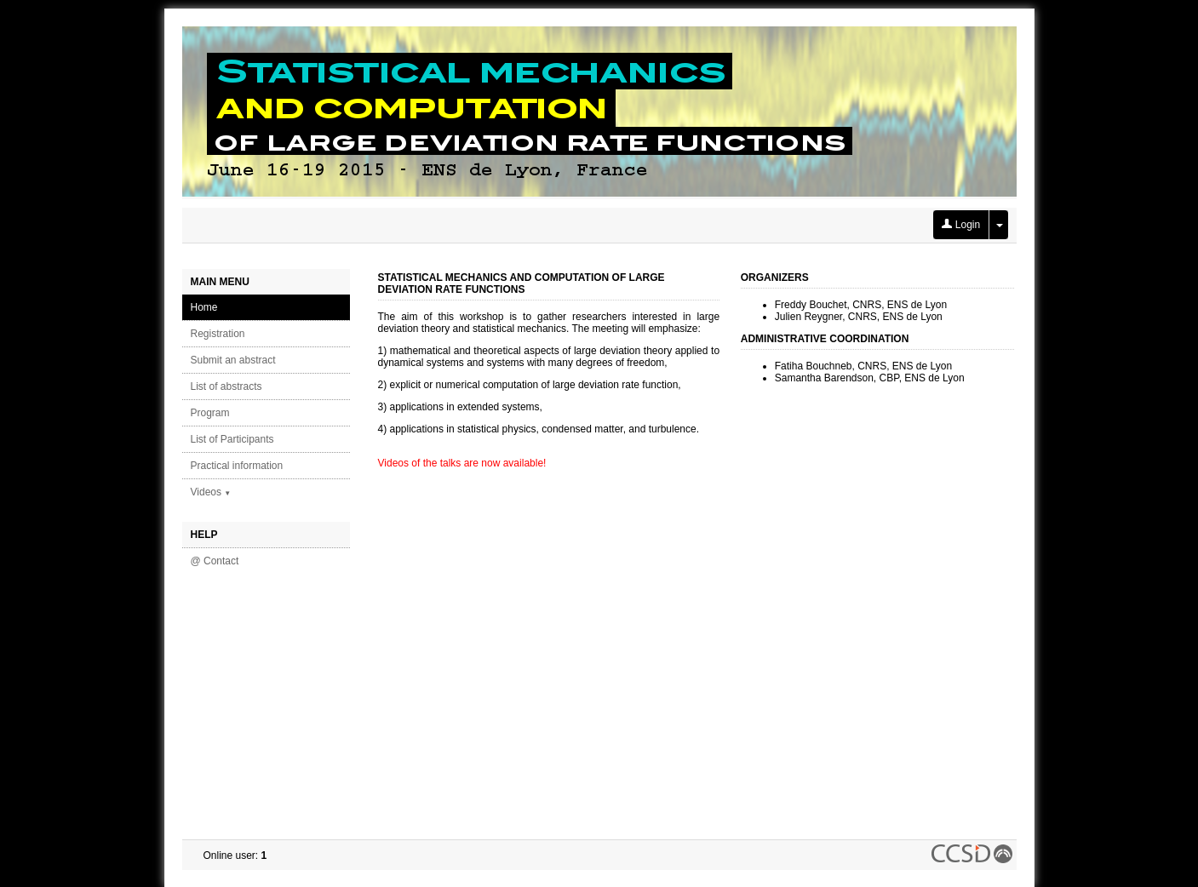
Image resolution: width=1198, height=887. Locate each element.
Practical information (237, 466)
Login (961, 225)
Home (204, 307)
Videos (211, 492)
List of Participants (232, 439)
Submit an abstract (233, 360)
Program (210, 413)
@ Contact (215, 561)
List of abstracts (226, 386)
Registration (218, 334)
